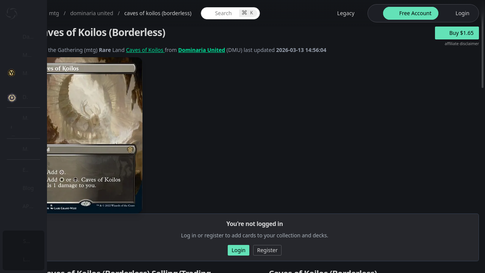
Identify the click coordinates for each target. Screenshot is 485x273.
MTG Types (45, 145)
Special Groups (50, 127)
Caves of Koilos (219, 49)
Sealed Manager (51, 221)
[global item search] (289, 13)
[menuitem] (49, 37)
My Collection (41, 54)
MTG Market (46, 109)
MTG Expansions (52, 91)
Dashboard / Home (48, 36)
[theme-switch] (386, 13)
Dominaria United (275, 49)
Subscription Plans (47, 241)
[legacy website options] (353, 13)
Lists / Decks (46, 203)
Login (32, 259)
